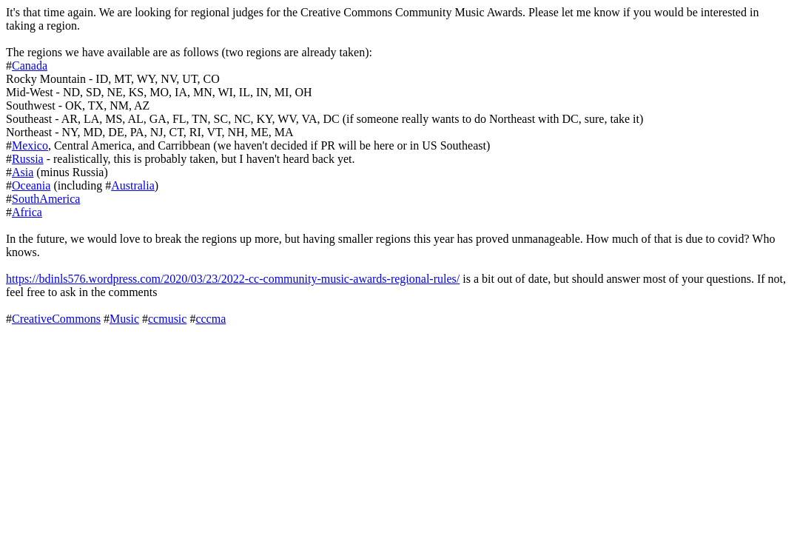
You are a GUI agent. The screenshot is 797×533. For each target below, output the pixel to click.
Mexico (30, 145)
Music (124, 318)
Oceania (31, 185)
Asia (22, 172)
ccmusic (167, 318)
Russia (28, 158)
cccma (210, 318)
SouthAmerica (46, 198)
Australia (133, 185)
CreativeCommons (56, 318)
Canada (29, 65)
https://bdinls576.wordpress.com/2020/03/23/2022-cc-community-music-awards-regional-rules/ (233, 278)
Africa (27, 212)
